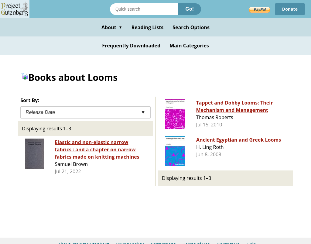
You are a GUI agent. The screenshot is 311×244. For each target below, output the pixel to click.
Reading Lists (148, 27)
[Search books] (144, 9)
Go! (189, 9)
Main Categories (189, 45)
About (111, 27)
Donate (290, 9)
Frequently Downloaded (131, 45)
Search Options (191, 27)
